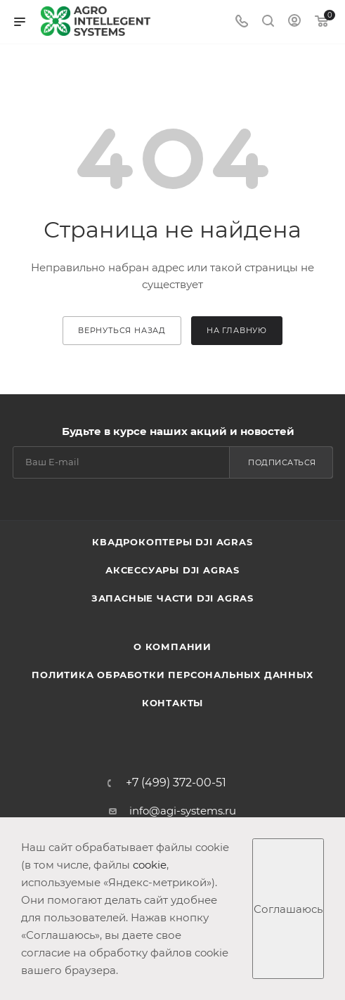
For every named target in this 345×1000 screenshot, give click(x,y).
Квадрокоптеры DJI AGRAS (172, 541)
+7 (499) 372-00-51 (176, 782)
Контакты (172, 702)
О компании (172, 646)
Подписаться (282, 462)
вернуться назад (122, 330)
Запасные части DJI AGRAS (172, 598)
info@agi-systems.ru (182, 810)
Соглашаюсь (288, 909)
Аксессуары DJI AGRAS (172, 570)
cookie (150, 864)
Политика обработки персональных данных (172, 674)
